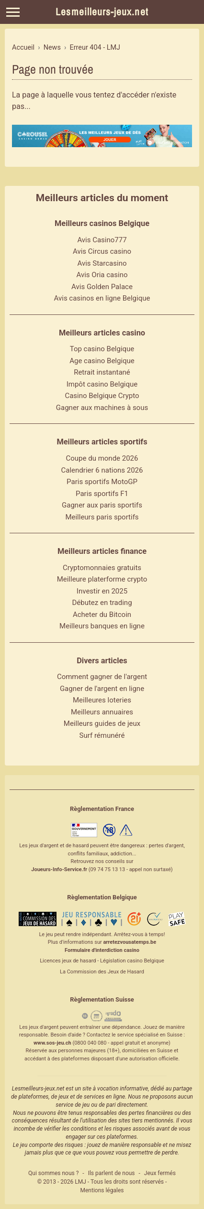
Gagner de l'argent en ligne (102, 688)
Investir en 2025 (102, 591)
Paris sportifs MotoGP (102, 481)
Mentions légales (102, 1190)
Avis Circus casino (102, 251)
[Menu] (13, 12)
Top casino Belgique (102, 349)
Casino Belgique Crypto (102, 395)
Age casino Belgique (102, 360)
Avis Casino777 (101, 240)
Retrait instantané (102, 372)
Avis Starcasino (102, 263)
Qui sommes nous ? (53, 1173)
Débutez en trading (102, 602)
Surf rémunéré (102, 735)
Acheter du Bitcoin (102, 614)
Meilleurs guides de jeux (102, 723)
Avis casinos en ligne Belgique (102, 298)
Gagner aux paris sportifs (102, 505)
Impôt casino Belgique (102, 384)
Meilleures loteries (102, 700)
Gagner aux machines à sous (102, 407)
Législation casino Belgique (132, 961)
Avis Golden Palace (102, 286)
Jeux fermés (160, 1173)
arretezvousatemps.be (129, 942)
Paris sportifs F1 (102, 493)
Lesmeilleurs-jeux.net (102, 12)
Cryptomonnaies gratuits (102, 567)
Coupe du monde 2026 (102, 458)
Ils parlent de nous (111, 1173)
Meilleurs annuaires (102, 712)
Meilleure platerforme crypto (102, 579)
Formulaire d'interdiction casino (102, 950)
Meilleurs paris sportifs (101, 517)
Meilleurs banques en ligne (102, 626)
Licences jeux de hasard (68, 961)
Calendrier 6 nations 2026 (102, 470)
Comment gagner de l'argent (102, 676)
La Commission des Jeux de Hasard (102, 972)
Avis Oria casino (102, 274)
